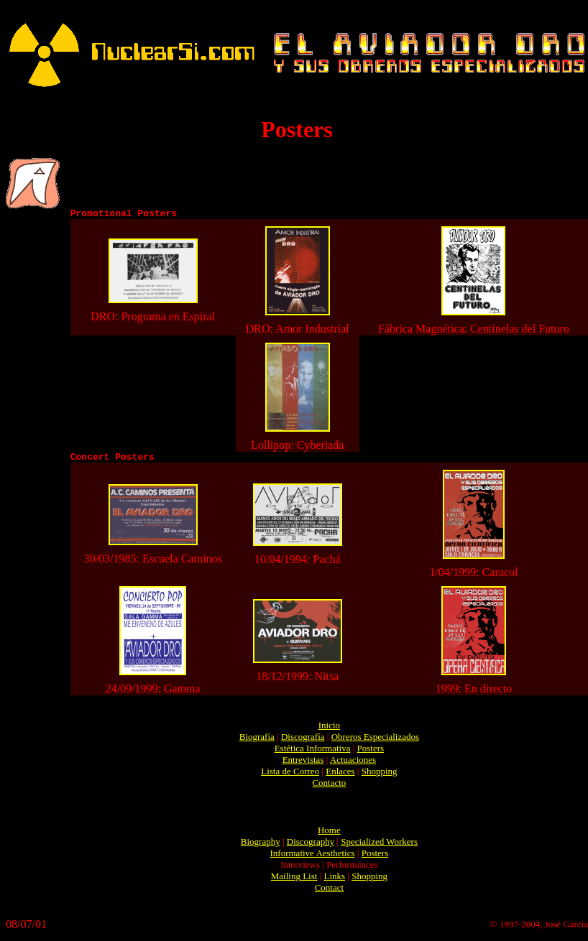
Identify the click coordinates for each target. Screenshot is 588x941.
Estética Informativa (313, 752)
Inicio (329, 729)
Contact (329, 891)
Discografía (303, 741)
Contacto (329, 787)
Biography (260, 845)
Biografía (257, 741)
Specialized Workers (379, 845)
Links (334, 880)
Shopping (380, 775)
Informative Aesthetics (312, 857)
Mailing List (294, 880)
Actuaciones (353, 764)
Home (329, 834)
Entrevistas (303, 764)
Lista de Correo (290, 775)
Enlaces (340, 775)
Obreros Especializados (375, 741)
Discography (310, 845)
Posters (371, 752)
